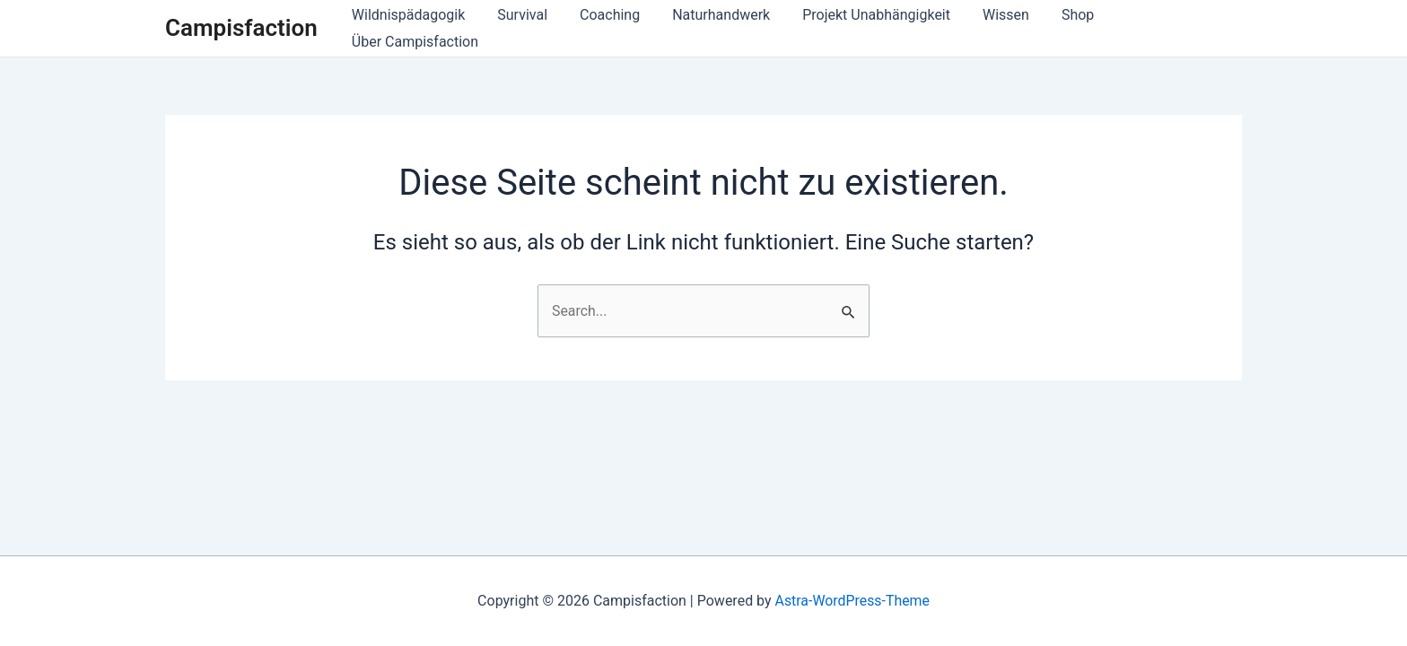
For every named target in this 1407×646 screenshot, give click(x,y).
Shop (1055, 28)
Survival (519, 28)
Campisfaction (241, 27)
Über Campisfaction (1164, 28)
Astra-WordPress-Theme (852, 600)
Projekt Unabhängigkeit (862, 28)
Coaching (602, 28)
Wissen (987, 28)
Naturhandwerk (710, 28)
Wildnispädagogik (408, 28)
